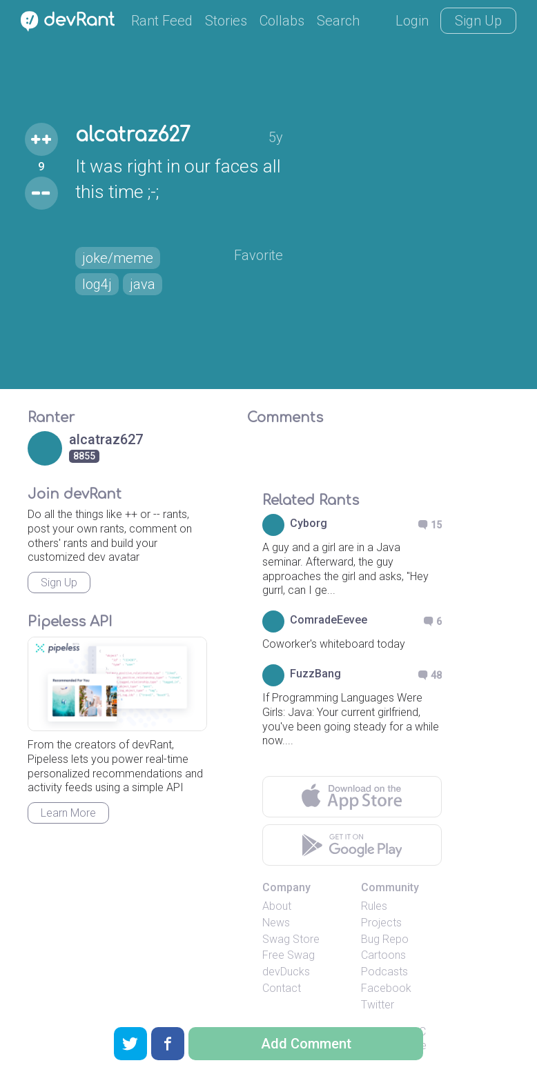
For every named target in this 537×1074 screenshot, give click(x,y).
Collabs (282, 20)
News (276, 922)
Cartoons (383, 955)
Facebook (386, 988)
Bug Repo (385, 939)
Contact (281, 988)
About (276, 906)
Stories (226, 20)
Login (412, 20)
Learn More (68, 812)
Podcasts (384, 971)
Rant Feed (162, 20)
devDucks (286, 971)
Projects (381, 922)
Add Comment (306, 1043)
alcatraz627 (133, 135)
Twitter (377, 1004)
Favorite (258, 255)
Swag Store (291, 939)
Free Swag (288, 955)
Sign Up (478, 20)
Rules (374, 906)
